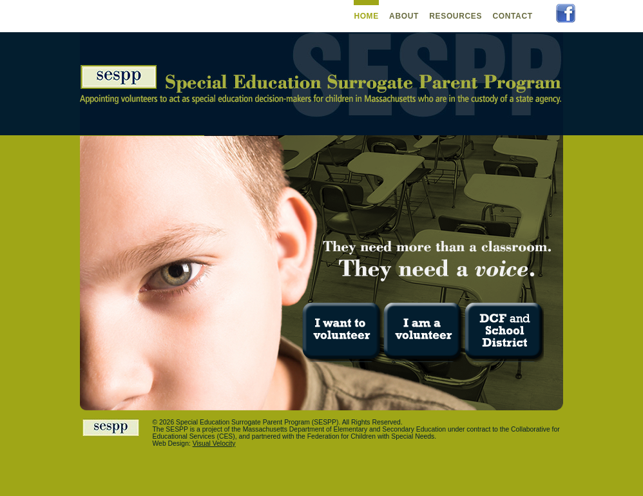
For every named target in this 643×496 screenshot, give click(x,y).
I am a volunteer (423, 332)
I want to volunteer (342, 332)
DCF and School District (503, 332)
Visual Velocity (214, 443)
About (404, 16)
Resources (455, 16)
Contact (512, 16)
